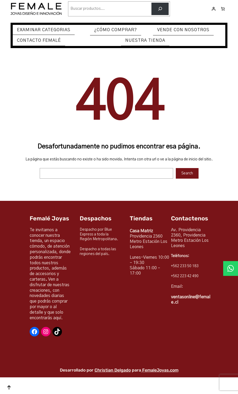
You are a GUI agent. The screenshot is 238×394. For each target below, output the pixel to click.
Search (187, 173)
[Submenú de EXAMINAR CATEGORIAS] (77, 30)
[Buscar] (160, 9)
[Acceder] (213, 8)
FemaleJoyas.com (160, 370)
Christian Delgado (113, 370)
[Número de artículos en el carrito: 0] (222, 8)
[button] (230, 268)
